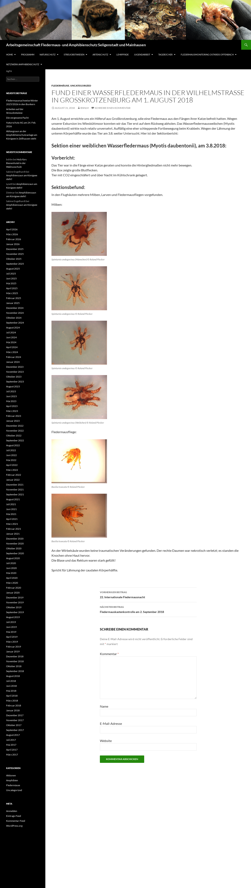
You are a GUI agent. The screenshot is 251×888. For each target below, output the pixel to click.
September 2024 (15, 322)
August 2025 (13, 268)
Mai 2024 (11, 342)
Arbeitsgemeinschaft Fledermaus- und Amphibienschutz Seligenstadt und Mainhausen (76, 45)
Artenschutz (100, 54)
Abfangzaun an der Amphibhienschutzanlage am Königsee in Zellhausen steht (21, 135)
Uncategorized (80, 85)
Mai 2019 (11, 631)
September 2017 (15, 730)
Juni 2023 (11, 396)
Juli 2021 (11, 504)
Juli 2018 (11, 680)
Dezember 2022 (14, 425)
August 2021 (13, 499)
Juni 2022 (11, 455)
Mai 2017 (11, 744)
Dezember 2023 (14, 366)
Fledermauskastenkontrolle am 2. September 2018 (148, 609)
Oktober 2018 (13, 666)
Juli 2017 (11, 739)
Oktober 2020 (13, 548)
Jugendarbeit (142, 54)
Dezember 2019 (14, 597)
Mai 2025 (11, 283)
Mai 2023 (11, 401)
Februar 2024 (13, 357)
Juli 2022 (11, 450)
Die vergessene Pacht (17, 117)
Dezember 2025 (14, 249)
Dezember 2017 (14, 715)
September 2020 (15, 553)
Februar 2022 (13, 474)
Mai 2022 (11, 460)
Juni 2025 (11, 278)
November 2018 (15, 661)
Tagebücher (165, 54)
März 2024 (12, 352)
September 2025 (15, 263)
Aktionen (11, 775)
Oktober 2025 (13, 258)
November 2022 (15, 430)
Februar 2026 (13, 239)
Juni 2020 (11, 568)
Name (104, 706)
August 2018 (13, 676)
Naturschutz (48, 54)
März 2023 (12, 411)
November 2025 (15, 253)
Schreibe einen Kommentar (113, 107)
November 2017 (15, 720)
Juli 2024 (11, 332)
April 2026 (12, 229)
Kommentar (109, 654)
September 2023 (15, 381)
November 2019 (15, 602)
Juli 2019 (11, 622)
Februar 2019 (13, 646)
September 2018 (15, 671)
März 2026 (12, 234)
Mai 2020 (11, 572)
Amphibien (12, 780)
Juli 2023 (11, 391)
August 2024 (13, 327)
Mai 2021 (11, 514)
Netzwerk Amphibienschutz (22, 64)
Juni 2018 (11, 685)
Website (106, 741)
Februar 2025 (13, 298)
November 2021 (15, 489)
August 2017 (13, 734)
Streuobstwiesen (74, 54)
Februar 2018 (13, 705)
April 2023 (12, 406)
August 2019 (13, 617)
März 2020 (12, 582)
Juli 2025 (11, 273)
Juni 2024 (11, 337)
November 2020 (15, 543)
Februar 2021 (13, 528)
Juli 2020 (11, 563)
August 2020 (13, 558)
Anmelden (11, 811)
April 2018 (12, 695)
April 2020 (12, 577)
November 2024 (15, 312)
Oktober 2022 (13, 435)
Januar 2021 (13, 533)
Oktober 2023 (13, 376)
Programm (27, 54)
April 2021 (12, 518)
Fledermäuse (60, 85)
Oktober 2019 (13, 607)
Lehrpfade (122, 54)
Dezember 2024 (14, 307)
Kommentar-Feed (15, 820)
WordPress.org (14, 825)
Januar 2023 (13, 420)
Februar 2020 (13, 587)
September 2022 (15, 440)
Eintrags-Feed (13, 815)
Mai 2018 (11, 690)
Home (9, 54)
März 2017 (12, 754)
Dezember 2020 (14, 538)
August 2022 (13, 445)
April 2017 (12, 749)
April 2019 (12, 636)
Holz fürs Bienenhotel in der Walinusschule (16, 163)
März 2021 (12, 523)
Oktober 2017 (13, 725)
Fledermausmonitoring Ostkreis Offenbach (207, 54)
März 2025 (12, 293)
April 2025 (12, 288)
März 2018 (12, 700)
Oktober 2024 (13, 317)
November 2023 (15, 371)
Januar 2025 (13, 303)
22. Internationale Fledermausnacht (148, 594)
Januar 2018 (13, 710)
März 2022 (12, 469)
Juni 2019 (11, 626)
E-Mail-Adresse (111, 723)
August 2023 (13, 386)
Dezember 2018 (14, 656)
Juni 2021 (11, 509)
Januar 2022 (13, 479)
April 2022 (12, 464)
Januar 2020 (13, 592)
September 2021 (15, 494)
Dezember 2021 (14, 484)
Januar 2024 (13, 361)
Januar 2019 (13, 651)
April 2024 (12, 347)
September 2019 (15, 612)
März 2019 (12, 641)
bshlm (84, 107)
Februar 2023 (13, 415)
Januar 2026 (13, 244)
